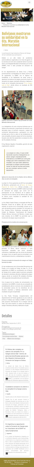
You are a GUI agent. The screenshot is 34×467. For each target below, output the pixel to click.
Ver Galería (9, 18)
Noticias (9, 23)
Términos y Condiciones (21, 462)
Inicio (3, 23)
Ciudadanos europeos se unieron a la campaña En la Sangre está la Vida (16, 389)
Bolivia (21, 336)
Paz (4, 338)
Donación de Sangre (8, 334)
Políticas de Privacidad (17, 464)
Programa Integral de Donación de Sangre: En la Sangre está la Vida (11, 328)
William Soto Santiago (13, 338)
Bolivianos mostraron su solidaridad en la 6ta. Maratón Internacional (16, 39)
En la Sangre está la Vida (10, 336)
